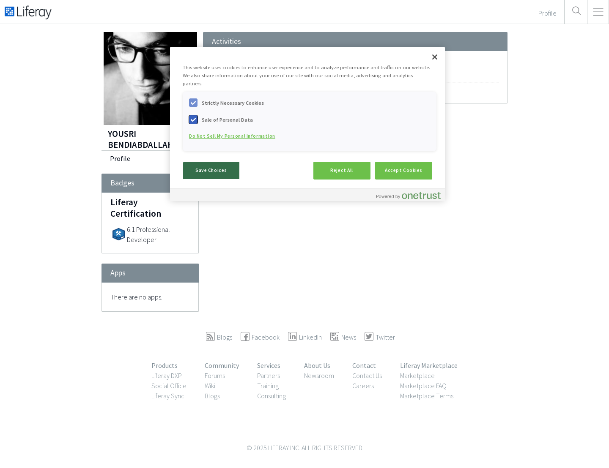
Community (222, 365)
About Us (317, 365)
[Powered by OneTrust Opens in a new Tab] (408, 195)
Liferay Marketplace (429, 365)
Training (268, 385)
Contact (364, 365)
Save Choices (211, 170)
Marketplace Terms (426, 396)
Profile (120, 158)
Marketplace (417, 375)
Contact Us (367, 375)
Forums (215, 375)
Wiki (210, 385)
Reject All (341, 170)
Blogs (212, 396)
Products (164, 365)
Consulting (271, 396)
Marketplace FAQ (423, 385)
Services (268, 365)
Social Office (169, 385)
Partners (268, 375)
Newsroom (319, 375)
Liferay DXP (166, 375)
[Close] (434, 57)
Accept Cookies (403, 170)
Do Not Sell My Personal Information (232, 136)
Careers (363, 385)
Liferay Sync (167, 396)
